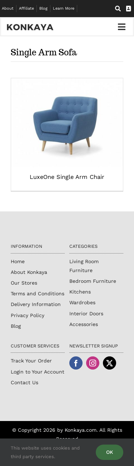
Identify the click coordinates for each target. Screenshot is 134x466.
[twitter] (109, 363)
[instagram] (92, 363)
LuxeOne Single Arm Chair (67, 177)
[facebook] (76, 363)
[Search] (117, 9)
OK (109, 452)
